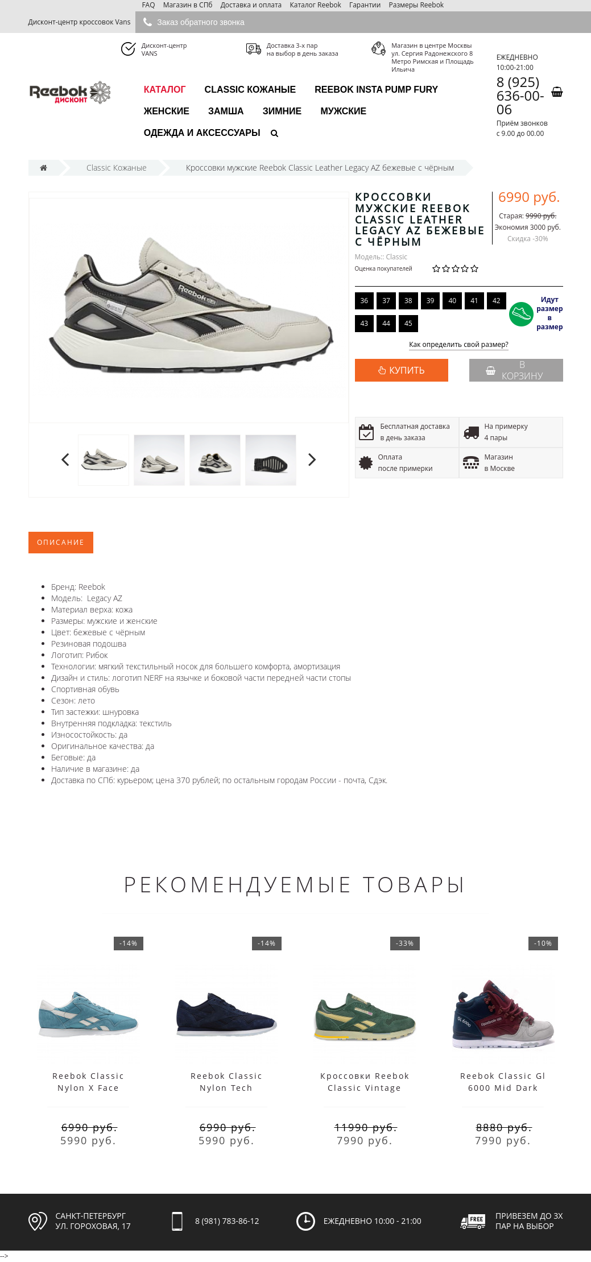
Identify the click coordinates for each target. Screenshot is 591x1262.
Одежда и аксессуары (202, 133)
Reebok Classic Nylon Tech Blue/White (227, 1087)
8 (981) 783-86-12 (227, 1220)
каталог (165, 89)
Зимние (282, 111)
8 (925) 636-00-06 (520, 95)
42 (497, 300)
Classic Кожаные (250, 89)
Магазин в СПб (188, 5)
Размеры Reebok (416, 5)
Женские (166, 111)
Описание (61, 542)
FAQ (148, 5)
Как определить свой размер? (459, 345)
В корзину (514, 370)
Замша (226, 111)
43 (365, 323)
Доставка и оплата (251, 5)
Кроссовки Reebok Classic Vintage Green (365, 1087)
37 (386, 300)
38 (408, 300)
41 (474, 300)
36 (365, 300)
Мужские (343, 111)
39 (431, 300)
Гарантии (365, 5)
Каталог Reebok (315, 5)
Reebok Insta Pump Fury (376, 89)
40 (452, 300)
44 (386, 323)
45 (408, 323)
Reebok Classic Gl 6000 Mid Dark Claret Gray (503, 1087)
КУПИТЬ (406, 370)
